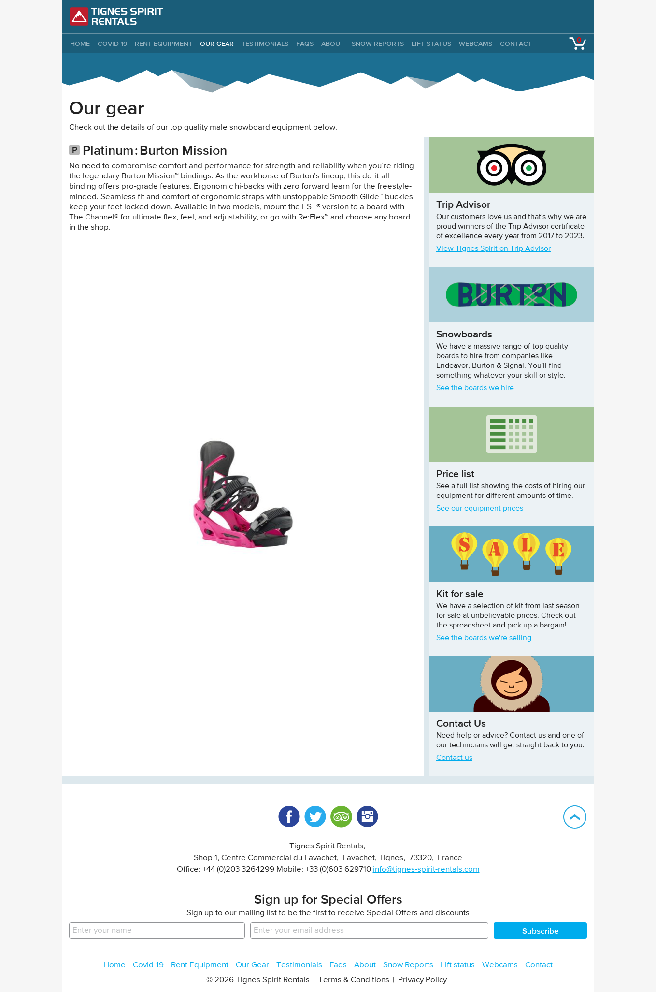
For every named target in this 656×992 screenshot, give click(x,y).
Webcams (475, 43)
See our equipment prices (479, 508)
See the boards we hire (475, 388)
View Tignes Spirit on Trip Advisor (493, 249)
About (332, 43)
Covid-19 (112, 43)
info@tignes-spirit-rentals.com (426, 869)
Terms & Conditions (353, 980)
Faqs (305, 43)
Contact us (454, 758)
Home (114, 965)
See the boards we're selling (483, 638)
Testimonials (265, 43)
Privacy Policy (422, 980)
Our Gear (217, 43)
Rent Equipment (163, 43)
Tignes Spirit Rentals (116, 16)
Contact (516, 43)
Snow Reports (378, 43)
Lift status (431, 43)
